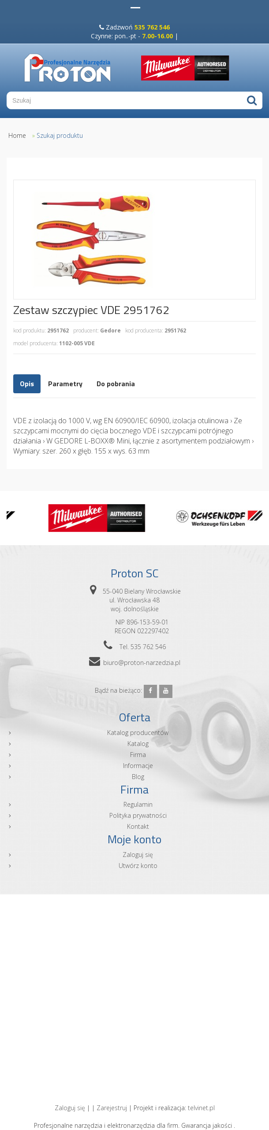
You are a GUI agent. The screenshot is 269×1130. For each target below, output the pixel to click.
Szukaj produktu (60, 135)
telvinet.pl (201, 1108)
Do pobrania (116, 383)
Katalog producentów (137, 732)
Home (17, 135)
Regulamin (138, 804)
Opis (27, 383)
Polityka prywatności (138, 815)
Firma (138, 754)
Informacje (138, 765)
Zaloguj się (138, 854)
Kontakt (138, 826)
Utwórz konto (138, 865)
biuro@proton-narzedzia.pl (141, 662)
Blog (138, 776)
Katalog (138, 743)
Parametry (65, 383)
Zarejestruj (112, 1108)
